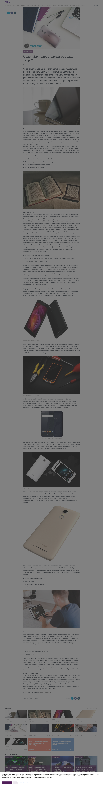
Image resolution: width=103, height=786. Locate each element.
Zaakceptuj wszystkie (7, 782)
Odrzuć (15, 782)
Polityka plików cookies (24, 782)
